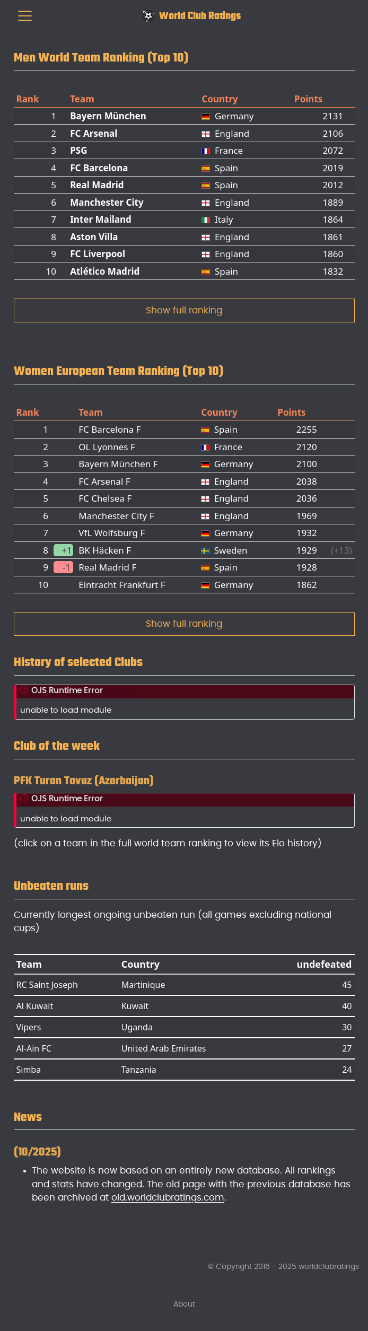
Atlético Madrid (104, 271)
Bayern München (108, 116)
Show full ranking (184, 310)
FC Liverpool (97, 254)
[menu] (25, 16)
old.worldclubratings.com (167, 1197)
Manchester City (106, 202)
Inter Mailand (101, 219)
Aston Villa (94, 237)
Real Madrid (97, 185)
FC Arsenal (93, 133)
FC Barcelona (99, 168)
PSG (78, 150)
